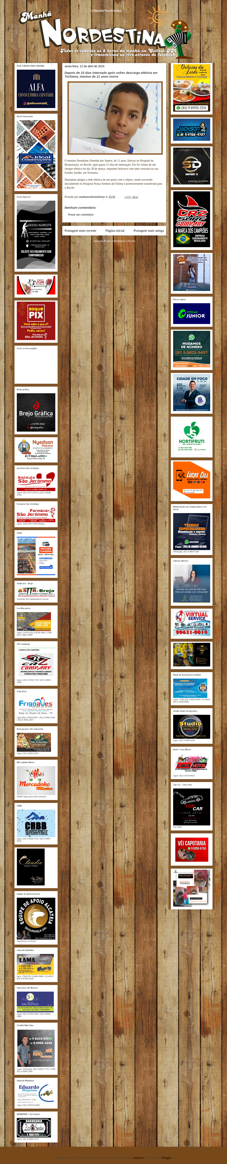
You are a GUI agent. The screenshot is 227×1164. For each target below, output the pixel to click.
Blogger (166, 1157)
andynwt (138, 1157)
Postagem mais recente (80, 230)
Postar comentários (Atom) (119, 240)
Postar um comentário (81, 214)
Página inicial (115, 230)
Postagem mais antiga (149, 230)
